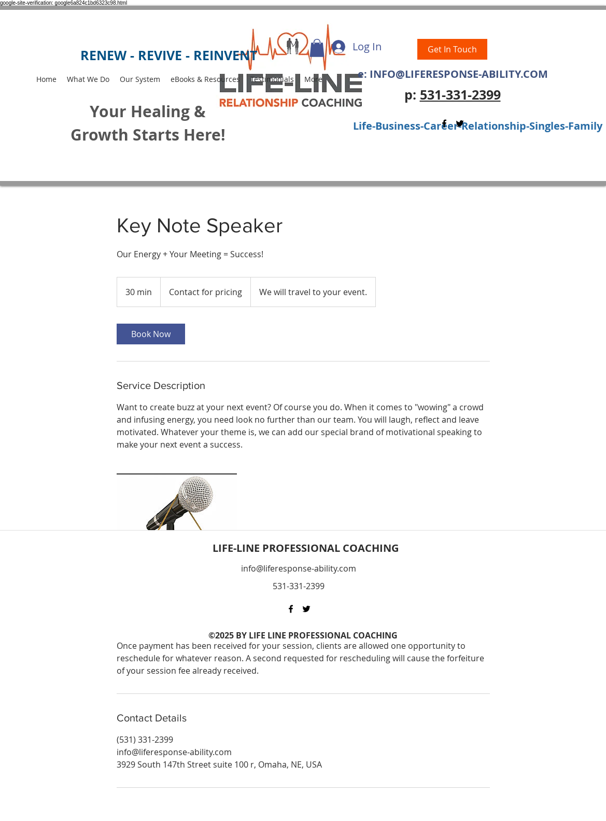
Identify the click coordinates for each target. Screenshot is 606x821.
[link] (151, 334)
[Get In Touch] (452, 49)
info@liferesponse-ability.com (298, 568)
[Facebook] (444, 123)
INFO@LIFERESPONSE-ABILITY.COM (459, 74)
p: (412, 95)
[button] (317, 48)
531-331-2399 (460, 95)
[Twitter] (460, 123)
